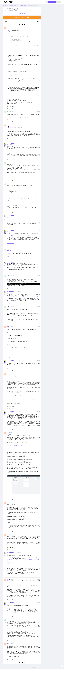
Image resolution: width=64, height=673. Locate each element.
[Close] (62, 671)
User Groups (27, 1)
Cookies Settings (48, 671)
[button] (52, 2)
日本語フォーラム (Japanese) (22, 5)
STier (8, 27)
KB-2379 (12, 235)
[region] (32, 671)
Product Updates (33, 1)
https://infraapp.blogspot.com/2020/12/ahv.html (15, 445)
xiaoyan (8, 183)
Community (5, 5)
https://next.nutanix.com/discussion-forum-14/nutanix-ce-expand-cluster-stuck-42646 (22, 296)
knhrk (8, 111)
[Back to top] (62, 666)
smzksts (8, 143)
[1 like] (11, 106)
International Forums (12, 5)
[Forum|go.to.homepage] (8, 2)
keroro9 (8, 326)
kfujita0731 (9, 619)
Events (22, 1)
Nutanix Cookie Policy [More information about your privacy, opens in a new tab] (23, 671)
